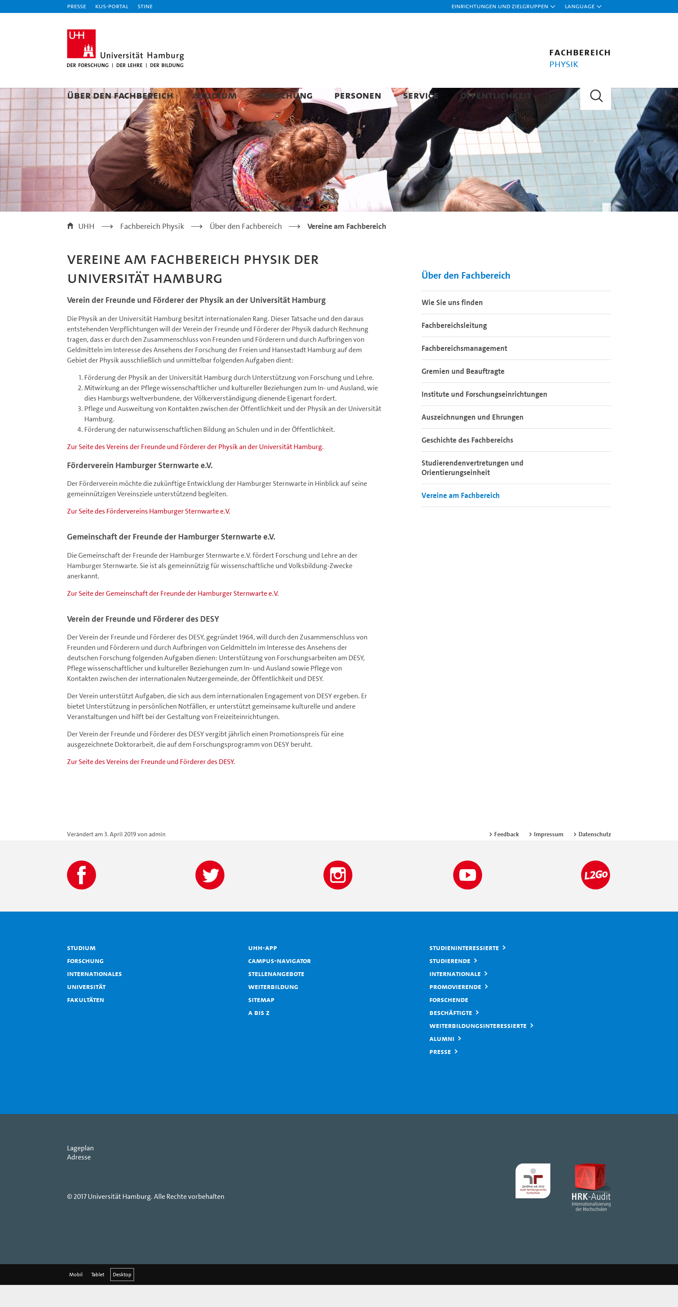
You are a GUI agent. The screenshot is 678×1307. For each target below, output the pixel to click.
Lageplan (80, 1170)
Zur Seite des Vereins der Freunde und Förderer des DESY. (151, 783)
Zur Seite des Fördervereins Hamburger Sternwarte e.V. (148, 533)
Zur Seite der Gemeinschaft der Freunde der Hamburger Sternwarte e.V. (173, 615)
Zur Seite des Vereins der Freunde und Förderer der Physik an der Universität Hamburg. (195, 468)
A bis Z (259, 1034)
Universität (86, 1008)
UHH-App (262, 969)
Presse (76, 5)
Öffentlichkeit (495, 95)
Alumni (441, 1060)
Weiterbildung (273, 1008)
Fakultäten (85, 1021)
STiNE (145, 5)
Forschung (286, 95)
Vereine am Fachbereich (461, 517)
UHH (86, 248)
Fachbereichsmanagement (464, 370)
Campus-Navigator (279, 982)
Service (420, 95)
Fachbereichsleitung (454, 347)
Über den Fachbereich (120, 95)
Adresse (79, 1179)
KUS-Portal (111, 5)
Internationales (94, 995)
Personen (357, 95)
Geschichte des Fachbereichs (467, 462)
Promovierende (455, 1008)
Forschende (448, 1021)
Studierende (449, 982)
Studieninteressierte (464, 969)
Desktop (122, 1296)
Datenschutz (595, 856)
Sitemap (261, 1021)
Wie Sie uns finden (452, 324)
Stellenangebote (276, 995)
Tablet (97, 1296)
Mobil (76, 1296)
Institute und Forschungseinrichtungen (484, 416)
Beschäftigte (450, 1034)
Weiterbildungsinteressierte (478, 1047)
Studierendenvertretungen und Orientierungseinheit (473, 489)
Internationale (455, 995)
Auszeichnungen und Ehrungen (473, 439)
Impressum (548, 856)
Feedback (506, 856)
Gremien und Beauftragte (463, 393)
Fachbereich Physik (152, 248)
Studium (216, 95)
